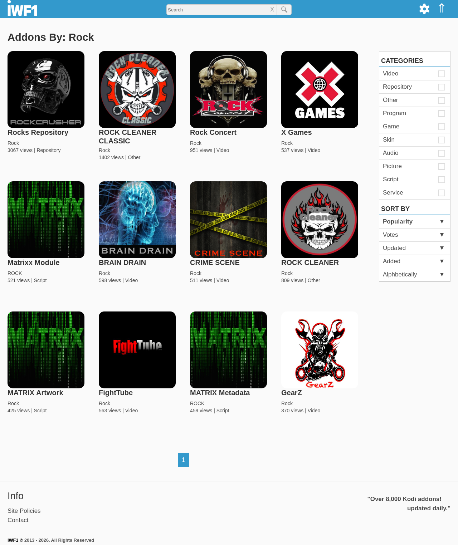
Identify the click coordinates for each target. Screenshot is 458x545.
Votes (390, 234)
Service (393, 192)
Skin (389, 139)
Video (222, 150)
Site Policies (24, 510)
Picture (392, 166)
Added (391, 261)
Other (134, 157)
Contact (18, 520)
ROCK (15, 273)
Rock (13, 143)
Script (40, 280)
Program (394, 113)
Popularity (398, 221)
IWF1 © (15, 540)
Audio (390, 152)
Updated (394, 248)
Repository (48, 150)
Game (391, 126)
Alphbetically (400, 274)
